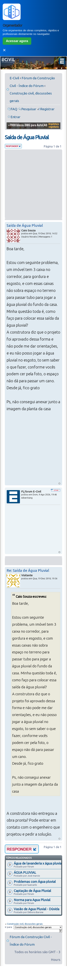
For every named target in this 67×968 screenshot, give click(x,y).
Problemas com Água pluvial (35, 881)
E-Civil (14, 78)
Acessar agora (17, 41)
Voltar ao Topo (59, 483)
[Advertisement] (33, 183)
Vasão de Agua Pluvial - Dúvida (36, 909)
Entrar (15, 117)
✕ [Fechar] (4, 50)
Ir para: (8, 927)
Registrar (47, 109)
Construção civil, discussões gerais (25, 924)
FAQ (14, 109)
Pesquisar (28, 109)
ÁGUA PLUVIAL (25, 872)
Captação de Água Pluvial (32, 890)
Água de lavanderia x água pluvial (38, 863)
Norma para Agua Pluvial (32, 900)
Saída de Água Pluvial (27, 137)
